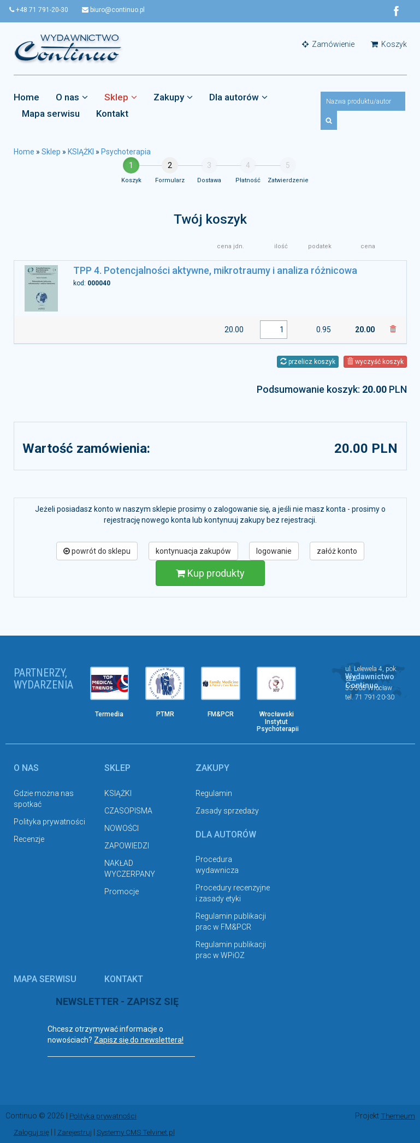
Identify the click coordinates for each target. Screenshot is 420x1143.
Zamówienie (328, 44)
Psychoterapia (126, 152)
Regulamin (214, 793)
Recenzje (29, 839)
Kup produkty (210, 573)
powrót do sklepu (97, 551)
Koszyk (389, 44)
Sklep (120, 97)
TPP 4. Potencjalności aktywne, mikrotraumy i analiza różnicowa (215, 271)
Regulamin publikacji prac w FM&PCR (231, 922)
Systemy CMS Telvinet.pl (142, 1132)
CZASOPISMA (128, 810)
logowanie (274, 551)
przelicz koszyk (307, 362)
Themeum (397, 1115)
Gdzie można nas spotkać (44, 799)
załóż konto (337, 551)
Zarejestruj (78, 1132)
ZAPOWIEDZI (126, 845)
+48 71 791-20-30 (43, 10)
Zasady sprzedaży (227, 810)
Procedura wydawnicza (217, 865)
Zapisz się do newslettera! (139, 1040)
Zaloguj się (32, 1132)
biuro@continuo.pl (121, 10)
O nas (72, 97)
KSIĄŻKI (81, 152)
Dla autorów (238, 97)
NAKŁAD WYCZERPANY (129, 868)
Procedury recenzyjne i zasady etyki (233, 893)
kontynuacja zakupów (193, 551)
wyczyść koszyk (375, 362)
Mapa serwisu (51, 114)
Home (26, 97)
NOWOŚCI (121, 828)
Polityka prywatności (49, 821)
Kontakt (112, 114)
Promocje (121, 891)
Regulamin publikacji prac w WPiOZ (231, 950)
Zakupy (173, 97)
